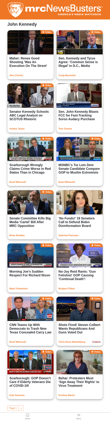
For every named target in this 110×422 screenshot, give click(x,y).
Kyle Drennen (17, 395)
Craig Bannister (67, 75)
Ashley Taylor (17, 128)
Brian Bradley (17, 235)
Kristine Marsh (67, 395)
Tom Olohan (65, 128)
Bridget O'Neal (67, 288)
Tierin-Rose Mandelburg (72, 342)
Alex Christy (16, 75)
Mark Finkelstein (19, 288)
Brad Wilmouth (18, 182)
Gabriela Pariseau (68, 235)
